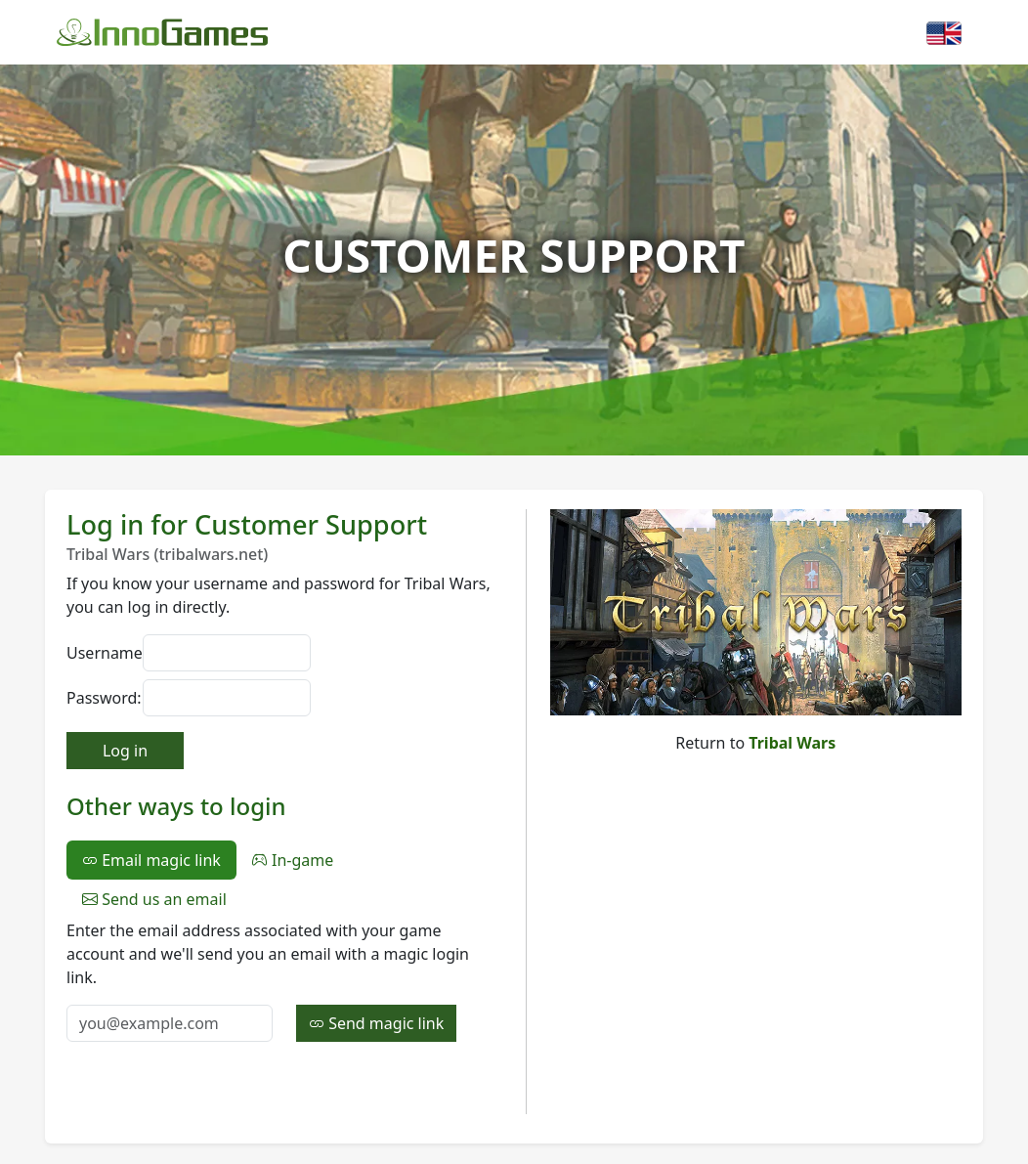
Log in (125, 750)
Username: (98, 653)
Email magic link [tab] (151, 860)
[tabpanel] (284, 980)
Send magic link (376, 1023)
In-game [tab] (292, 860)
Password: (98, 698)
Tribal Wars (792, 743)
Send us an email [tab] (154, 899)
